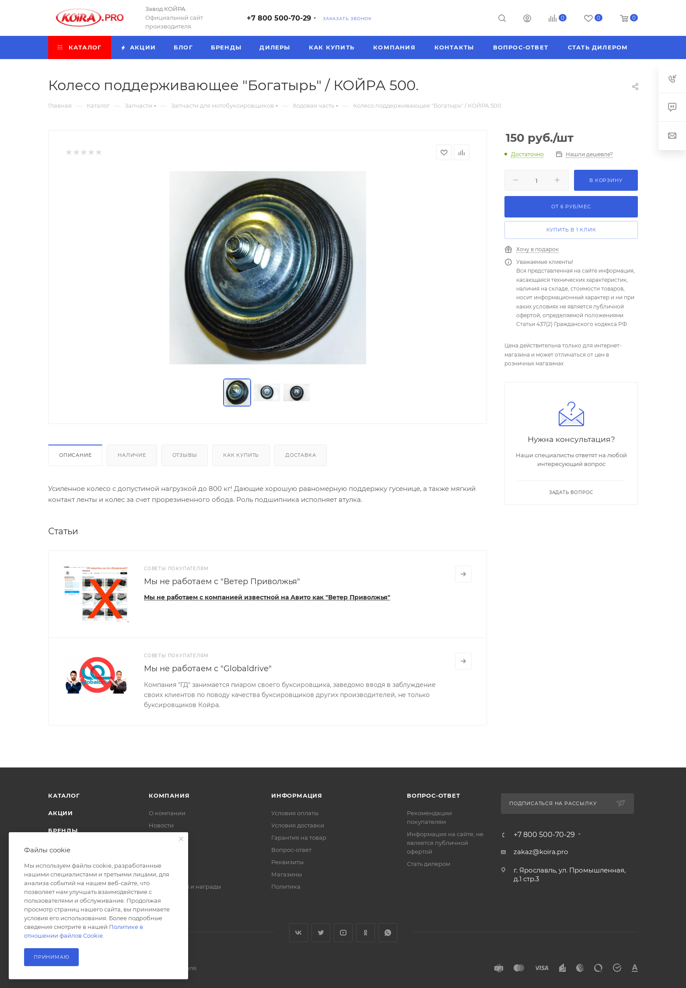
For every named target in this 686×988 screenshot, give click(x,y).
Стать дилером (428, 863)
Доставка (300, 455)
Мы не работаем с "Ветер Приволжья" (222, 581)
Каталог (64, 795)
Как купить (241, 455)
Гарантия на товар (298, 837)
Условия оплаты (294, 812)
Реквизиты (287, 861)
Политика (286, 886)
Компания (169, 795)
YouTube (343, 932)
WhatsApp (387, 932)
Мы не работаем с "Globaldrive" (208, 668)
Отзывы (184, 455)
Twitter (321, 932)
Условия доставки (297, 825)
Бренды (63, 830)
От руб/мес (571, 206)
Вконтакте (298, 932)
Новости (161, 825)
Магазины (286, 874)
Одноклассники (365, 932)
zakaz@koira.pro (541, 852)
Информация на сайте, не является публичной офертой (445, 842)
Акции (60, 812)
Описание (75, 455)
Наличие (132, 455)
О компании (167, 812)
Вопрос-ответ (291, 849)
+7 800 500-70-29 (279, 18)
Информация (296, 795)
